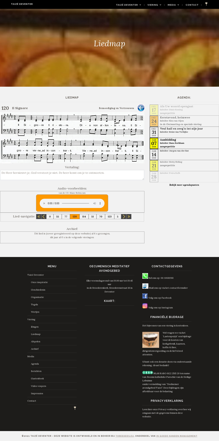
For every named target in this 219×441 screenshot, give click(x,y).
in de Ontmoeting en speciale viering (180, 124)
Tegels (34, 304)
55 (57, 216)
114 (84, 216)
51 (92, 216)
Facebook (167, 297)
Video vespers (38, 386)
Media (178, 5)
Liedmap (36, 334)
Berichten (36, 371)
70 (100, 216)
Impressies (37, 393)
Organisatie (37, 297)
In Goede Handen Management (176, 436)
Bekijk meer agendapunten (184, 184)
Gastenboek (37, 378)
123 (110, 216)
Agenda (35, 363)
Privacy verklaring (168, 409)
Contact (198, 5)
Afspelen (35, 341)
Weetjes (35, 311)
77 (66, 216)
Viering (159, 5)
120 (75, 216)
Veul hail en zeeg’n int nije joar (181, 128)
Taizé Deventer (15, 4)
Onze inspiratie (39, 282)
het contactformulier (176, 287)
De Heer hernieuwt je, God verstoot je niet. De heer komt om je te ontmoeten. (72, 175)
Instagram (167, 307)
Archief (34, 348)
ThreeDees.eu (124, 436)
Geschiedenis (38, 289)
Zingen (34, 326)
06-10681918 (167, 278)
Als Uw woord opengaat (176, 106)
